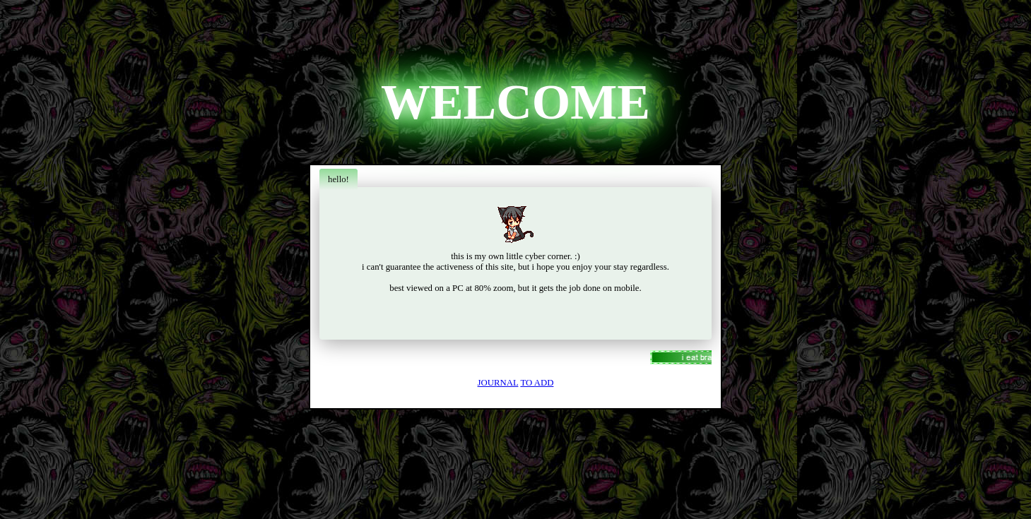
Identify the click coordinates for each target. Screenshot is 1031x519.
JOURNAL (498, 383)
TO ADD (536, 383)
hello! (338, 179)
